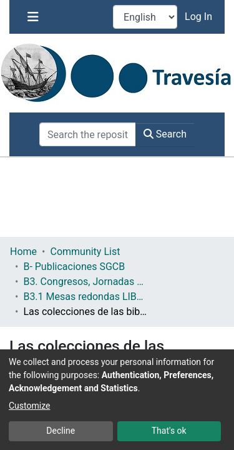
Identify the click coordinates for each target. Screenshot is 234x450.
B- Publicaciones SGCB (74, 266)
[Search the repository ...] (87, 134)
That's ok (169, 431)
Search (165, 134)
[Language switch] (145, 17)
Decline (60, 431)
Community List (85, 252)
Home (23, 252)
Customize (29, 406)
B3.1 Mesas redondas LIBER (85, 296)
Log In (200, 16)
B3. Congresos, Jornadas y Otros (85, 282)
